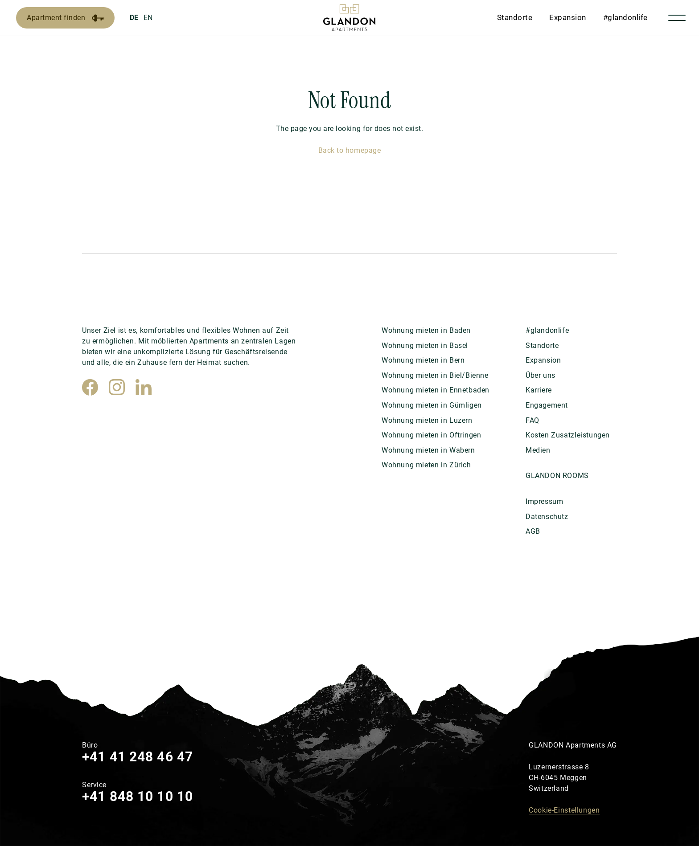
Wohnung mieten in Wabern (428, 450)
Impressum (544, 501)
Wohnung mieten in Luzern (427, 420)
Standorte (515, 17)
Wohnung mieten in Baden (426, 330)
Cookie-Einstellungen (564, 810)
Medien (538, 450)
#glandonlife (625, 17)
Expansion (567, 17)
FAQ (532, 420)
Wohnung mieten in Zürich (426, 465)
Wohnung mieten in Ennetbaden (435, 390)
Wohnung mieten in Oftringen (431, 435)
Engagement (547, 405)
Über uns (540, 375)
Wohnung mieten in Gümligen (432, 405)
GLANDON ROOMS (557, 475)
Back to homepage (349, 150)
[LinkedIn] (144, 387)
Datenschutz (547, 516)
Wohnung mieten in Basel (425, 345)
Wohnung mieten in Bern (423, 360)
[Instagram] (117, 387)
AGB (533, 531)
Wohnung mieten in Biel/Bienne (435, 375)
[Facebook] (90, 387)
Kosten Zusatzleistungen (568, 435)
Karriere (539, 390)
